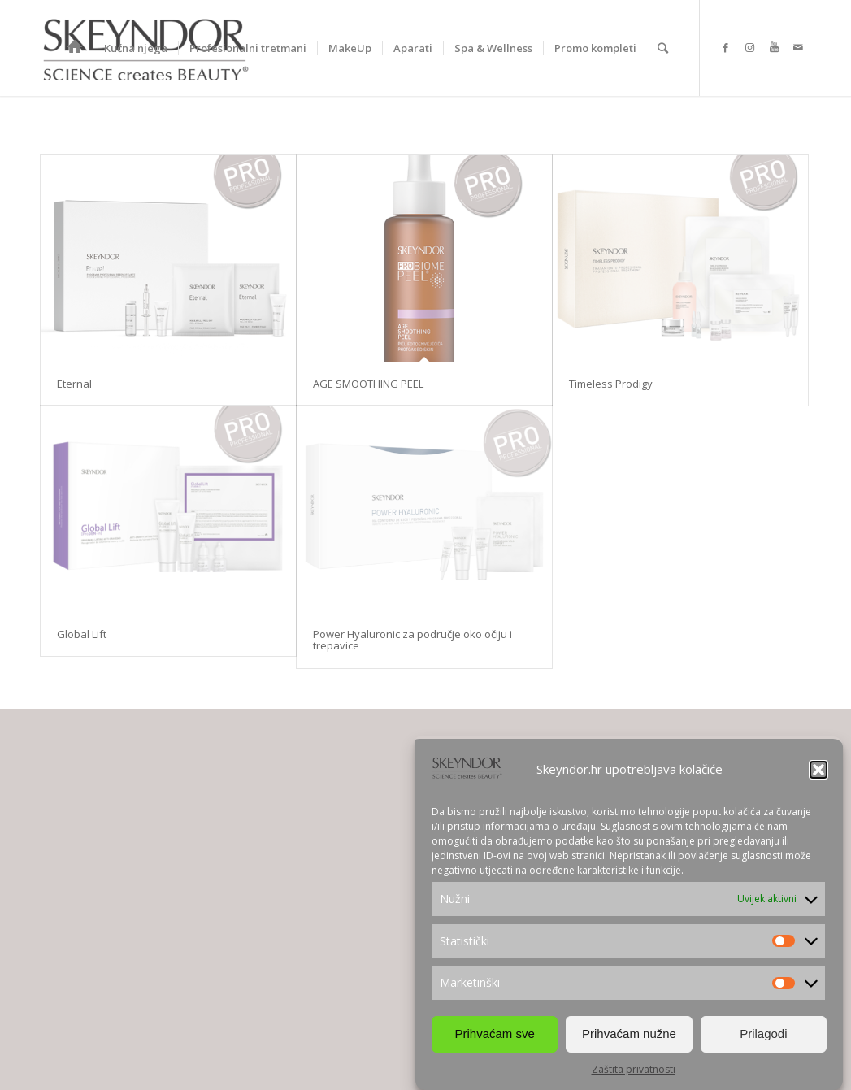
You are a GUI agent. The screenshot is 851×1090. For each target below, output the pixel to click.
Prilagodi (763, 1033)
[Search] (663, 48)
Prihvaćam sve (494, 1033)
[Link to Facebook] (725, 47)
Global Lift (81, 634)
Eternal (74, 383)
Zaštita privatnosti (633, 1069)
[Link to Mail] (798, 47)
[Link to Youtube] (774, 47)
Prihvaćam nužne (629, 1033)
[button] (818, 770)
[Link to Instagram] (749, 47)
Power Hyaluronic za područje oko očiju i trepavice (412, 640)
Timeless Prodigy (611, 383)
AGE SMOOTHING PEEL (368, 383)
